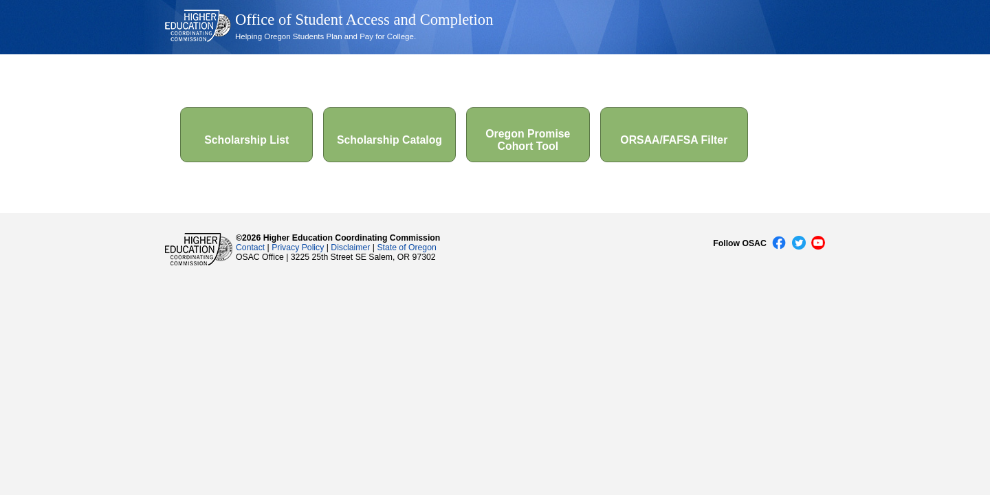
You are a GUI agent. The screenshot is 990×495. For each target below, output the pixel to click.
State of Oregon (406, 247)
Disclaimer (350, 247)
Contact (250, 247)
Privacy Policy (298, 247)
